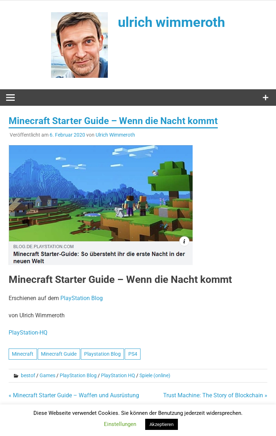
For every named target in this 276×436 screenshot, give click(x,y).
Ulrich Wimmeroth (115, 135)
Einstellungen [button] (120, 424)
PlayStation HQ (118, 375)
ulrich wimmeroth (171, 22)
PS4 (132, 354)
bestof (28, 375)
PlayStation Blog (78, 375)
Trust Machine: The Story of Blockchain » (215, 395)
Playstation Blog (102, 354)
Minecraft (22, 354)
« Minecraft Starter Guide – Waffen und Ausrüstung (74, 395)
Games (47, 375)
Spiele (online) (154, 375)
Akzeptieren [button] (162, 424)
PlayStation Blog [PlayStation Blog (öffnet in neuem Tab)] (81, 298)
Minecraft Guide (59, 354)
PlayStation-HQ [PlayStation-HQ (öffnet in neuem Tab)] (28, 332)
